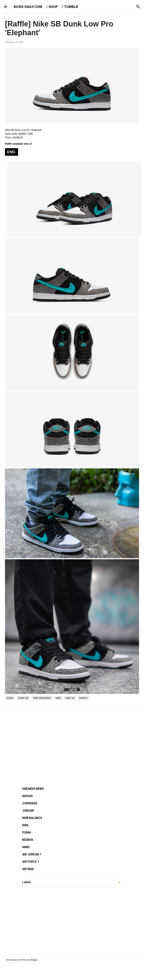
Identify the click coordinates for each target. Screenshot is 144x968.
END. (11, 152)
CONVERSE (29, 803)
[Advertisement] (72, 740)
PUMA (26, 832)
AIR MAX (28, 869)
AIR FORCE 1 (30, 861)
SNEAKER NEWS (33, 788)
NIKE (25, 825)
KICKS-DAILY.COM (28, 7)
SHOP (53, 7)
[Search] (138, 7)
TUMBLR (71, 7)
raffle (83, 698)
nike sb (70, 698)
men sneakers (42, 698)
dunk (10, 698)
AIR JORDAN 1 (31, 854)
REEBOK (27, 839)
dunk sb (23, 698)
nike (58, 698)
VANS (26, 847)
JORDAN (28, 810)
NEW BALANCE (32, 818)
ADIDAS (27, 796)
